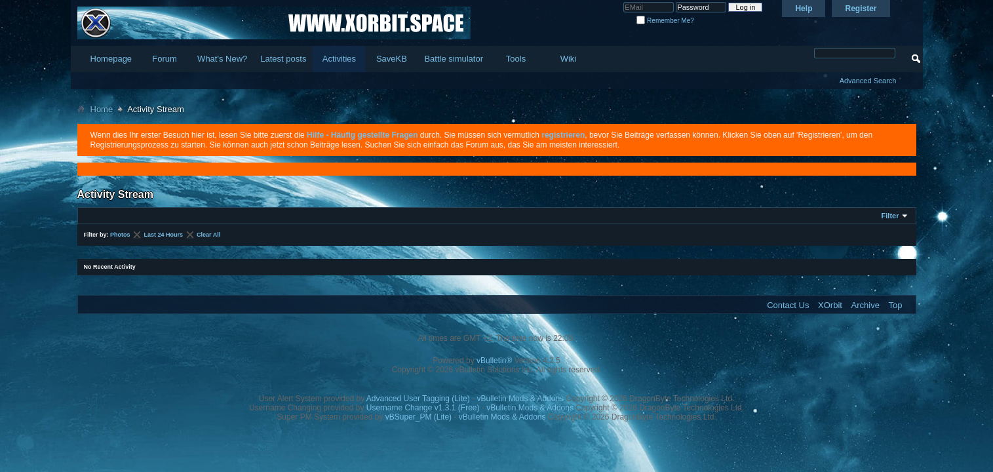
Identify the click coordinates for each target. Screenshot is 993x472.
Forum (164, 59)
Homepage (111, 59)
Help (803, 8)
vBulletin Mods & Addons (520, 398)
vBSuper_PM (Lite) (418, 417)
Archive (865, 305)
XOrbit (830, 305)
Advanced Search (868, 81)
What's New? (222, 59)
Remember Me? (664, 20)
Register (860, 8)
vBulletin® (494, 360)
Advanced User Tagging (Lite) (418, 398)
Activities (339, 59)
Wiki (568, 59)
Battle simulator (453, 59)
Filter (890, 216)
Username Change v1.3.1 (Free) (423, 407)
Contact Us (788, 305)
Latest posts (283, 59)
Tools (516, 59)
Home (101, 109)
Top (896, 305)
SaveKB (391, 59)
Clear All (208, 234)
